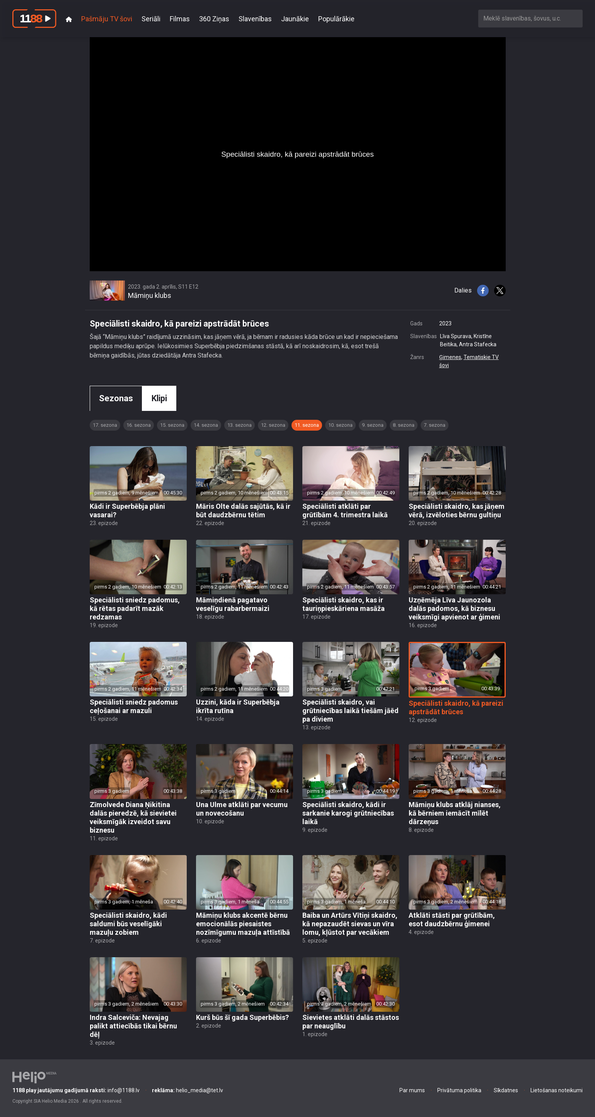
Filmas (180, 19)
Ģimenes (450, 357)
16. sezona (138, 425)
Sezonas (116, 398)
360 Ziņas (214, 19)
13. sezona (239, 425)
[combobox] (530, 18)
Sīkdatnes (506, 1090)
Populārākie (336, 19)
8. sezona (403, 425)
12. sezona (273, 425)
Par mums (412, 1090)
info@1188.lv (76, 1090)
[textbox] (530, 18)
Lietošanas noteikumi (556, 1090)
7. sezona (434, 425)
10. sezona (340, 425)
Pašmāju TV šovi (106, 19)
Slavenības (255, 19)
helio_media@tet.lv (187, 1090)
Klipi (159, 398)
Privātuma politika (459, 1090)
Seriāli (151, 19)
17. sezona (105, 425)
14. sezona (206, 425)
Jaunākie (295, 19)
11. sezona (307, 425)
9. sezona (373, 425)
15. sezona (172, 425)
